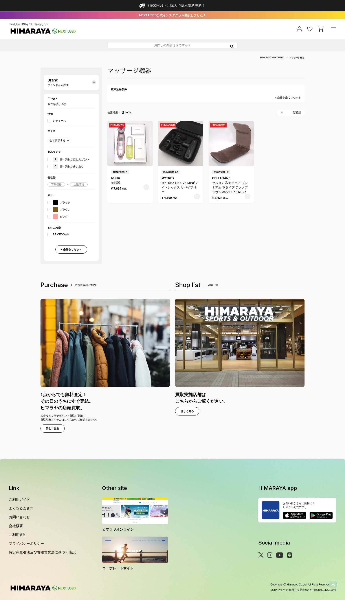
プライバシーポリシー (26, 543)
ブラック (61, 202)
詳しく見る (52, 428)
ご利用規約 (17, 535)
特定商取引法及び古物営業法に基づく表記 (42, 552)
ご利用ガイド (19, 499)
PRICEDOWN (61, 234)
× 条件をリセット (71, 249)
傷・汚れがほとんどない (71, 159)
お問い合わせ (19, 517)
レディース (59, 120)
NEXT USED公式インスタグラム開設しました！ (172, 15)
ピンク (60, 216)
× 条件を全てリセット (288, 97)
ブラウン (61, 209)
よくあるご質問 (21, 508)
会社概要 (16, 526)
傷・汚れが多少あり (68, 166)
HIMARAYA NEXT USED (272, 58)
